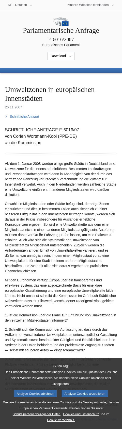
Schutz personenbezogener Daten (37, 421)
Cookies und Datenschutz (81, 421)
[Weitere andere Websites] (91, 5)
